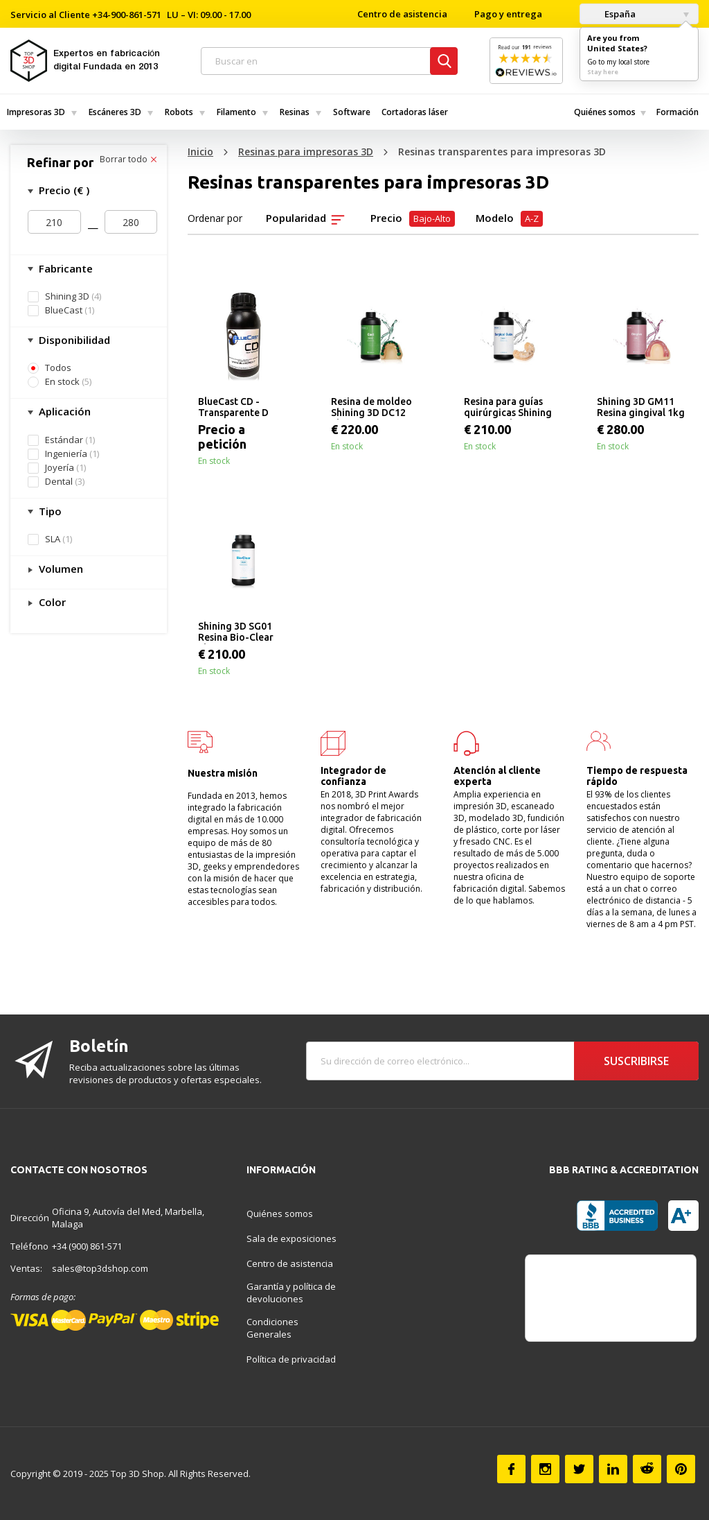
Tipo (49, 511)
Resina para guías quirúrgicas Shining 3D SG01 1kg (508, 408)
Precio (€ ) (62, 190)
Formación (677, 112)
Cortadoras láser (415, 112)
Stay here (602, 72)
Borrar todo (128, 159)
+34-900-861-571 (126, 14)
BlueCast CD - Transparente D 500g (233, 408)
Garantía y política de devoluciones (291, 1292)
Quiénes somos (605, 112)
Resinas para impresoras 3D (305, 151)
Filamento (236, 112)
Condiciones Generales (272, 1327)
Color (51, 602)
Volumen (59, 569)
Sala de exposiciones (291, 1238)
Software (351, 112)
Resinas (294, 112)
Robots (179, 112)
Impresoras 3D (36, 112)
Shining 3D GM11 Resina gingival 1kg (641, 407)
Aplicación (63, 411)
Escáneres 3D (115, 112)
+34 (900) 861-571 (87, 1246)
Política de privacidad (291, 1359)
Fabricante (64, 268)
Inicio (200, 151)
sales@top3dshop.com (100, 1268)
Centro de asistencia (402, 14)
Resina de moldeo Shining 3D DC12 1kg (371, 408)
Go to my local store (618, 61)
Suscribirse (636, 1061)
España (611, 14)
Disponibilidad (73, 340)
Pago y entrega (508, 14)
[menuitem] (41, 112)
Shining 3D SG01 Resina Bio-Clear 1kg (235, 632)
